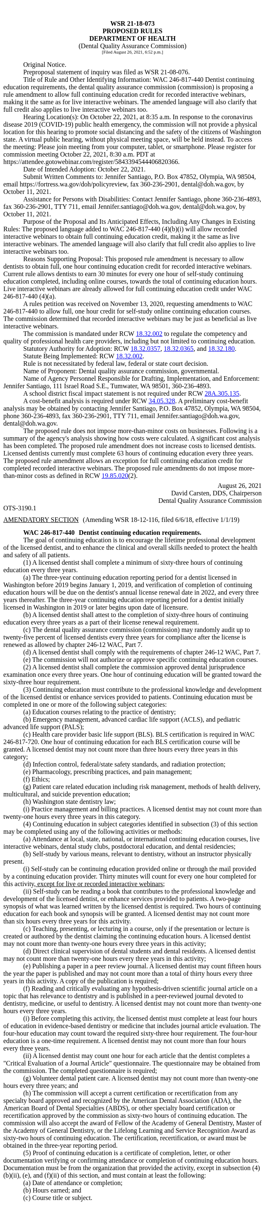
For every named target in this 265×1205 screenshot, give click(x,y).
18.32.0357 (145, 348)
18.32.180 (221, 348)
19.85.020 (115, 475)
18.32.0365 (179, 348)
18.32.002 (149, 333)
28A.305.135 (221, 393)
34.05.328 (161, 400)
